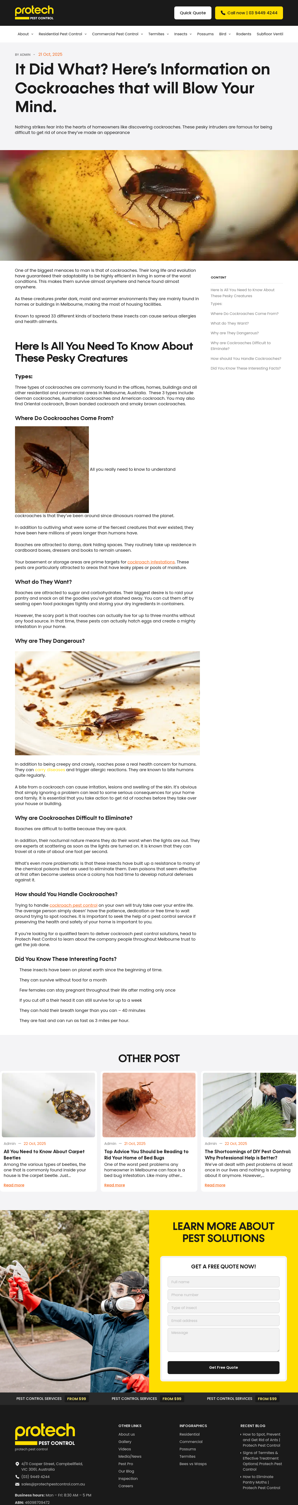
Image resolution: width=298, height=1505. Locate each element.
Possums (205, 34)
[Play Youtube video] (107, 703)
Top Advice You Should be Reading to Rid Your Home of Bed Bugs (146, 1156)
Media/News (129, 1458)
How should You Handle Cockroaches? (246, 358)
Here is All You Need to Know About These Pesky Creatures (243, 293)
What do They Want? (230, 323)
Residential (190, 1436)
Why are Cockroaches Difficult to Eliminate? (241, 346)
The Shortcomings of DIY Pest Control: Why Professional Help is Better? (248, 1156)
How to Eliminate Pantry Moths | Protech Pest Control (261, 1484)
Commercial (191, 1443)
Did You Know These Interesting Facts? (246, 368)
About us (126, 1436)
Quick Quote (193, 13)
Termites (159, 34)
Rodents (243, 34)
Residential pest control (63, 34)
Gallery (124, 1443)
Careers (125, 1487)
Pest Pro (125, 1465)
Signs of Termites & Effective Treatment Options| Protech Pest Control (262, 1463)
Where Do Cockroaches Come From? (245, 313)
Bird (226, 34)
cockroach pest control (74, 905)
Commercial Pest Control (118, 34)
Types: (216, 303)
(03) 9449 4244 (35, 1478)
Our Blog (126, 1473)
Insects (184, 34)
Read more (14, 1186)
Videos (124, 1451)
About (26, 34)
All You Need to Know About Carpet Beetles (44, 1156)
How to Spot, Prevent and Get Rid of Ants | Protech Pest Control (261, 1442)
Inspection (128, 1480)
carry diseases (50, 770)
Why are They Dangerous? (235, 333)
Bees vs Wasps (193, 1465)
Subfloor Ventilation (275, 34)
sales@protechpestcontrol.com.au (53, 1486)
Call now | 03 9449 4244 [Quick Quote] (249, 13)
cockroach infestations (151, 562)
